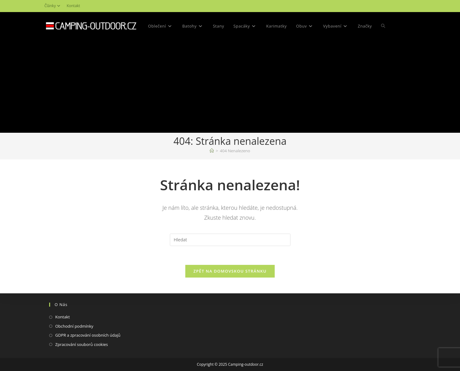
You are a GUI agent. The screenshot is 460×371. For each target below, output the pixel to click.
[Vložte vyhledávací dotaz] (230, 240)
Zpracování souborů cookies (81, 344)
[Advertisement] (230, 86)
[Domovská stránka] (212, 150)
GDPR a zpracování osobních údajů (88, 335)
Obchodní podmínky (74, 326)
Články (53, 5)
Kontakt (73, 5)
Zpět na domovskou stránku (229, 271)
